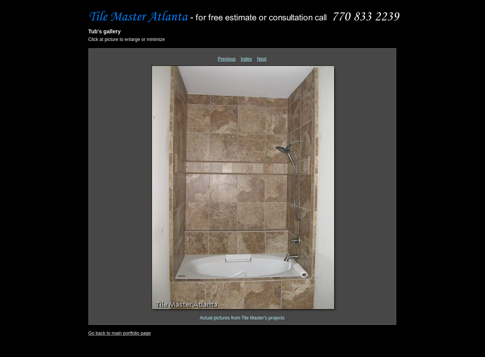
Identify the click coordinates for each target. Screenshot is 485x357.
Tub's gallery (104, 31)
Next (262, 59)
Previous (227, 59)
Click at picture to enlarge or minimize (126, 39)
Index (246, 59)
